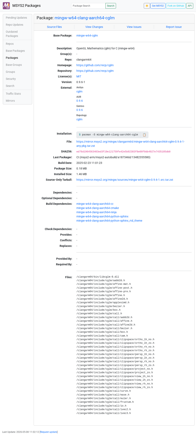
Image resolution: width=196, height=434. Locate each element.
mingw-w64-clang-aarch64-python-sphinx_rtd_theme (109, 220)
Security (11, 78)
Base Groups (14, 64)
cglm (79, 91)
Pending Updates (16, 17)
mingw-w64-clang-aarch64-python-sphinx (102, 216)
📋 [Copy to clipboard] (144, 134)
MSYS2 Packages (22, 5)
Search (110, 5)
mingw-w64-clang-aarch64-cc (94, 203)
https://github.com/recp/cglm (95, 65)
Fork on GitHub (176, 5)
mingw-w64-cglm (87, 35)
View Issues (134, 26)
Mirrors (10, 100)
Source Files (54, 26)
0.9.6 (79, 100)
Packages (12, 57)
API (190, 5)
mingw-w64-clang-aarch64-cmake (97, 208)
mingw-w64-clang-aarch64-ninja (96, 212)
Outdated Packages (12, 34)
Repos (10, 43)
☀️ (146, 5)
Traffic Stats (13, 93)
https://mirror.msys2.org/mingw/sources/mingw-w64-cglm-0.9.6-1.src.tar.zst (124, 179)
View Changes (94, 26)
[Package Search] (88, 5)
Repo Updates (14, 24)
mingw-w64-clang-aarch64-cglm (85, 17)
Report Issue (174, 26)
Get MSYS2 (158, 5)
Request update (48, 432)
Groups (10, 71)
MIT (78, 76)
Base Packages (15, 50)
